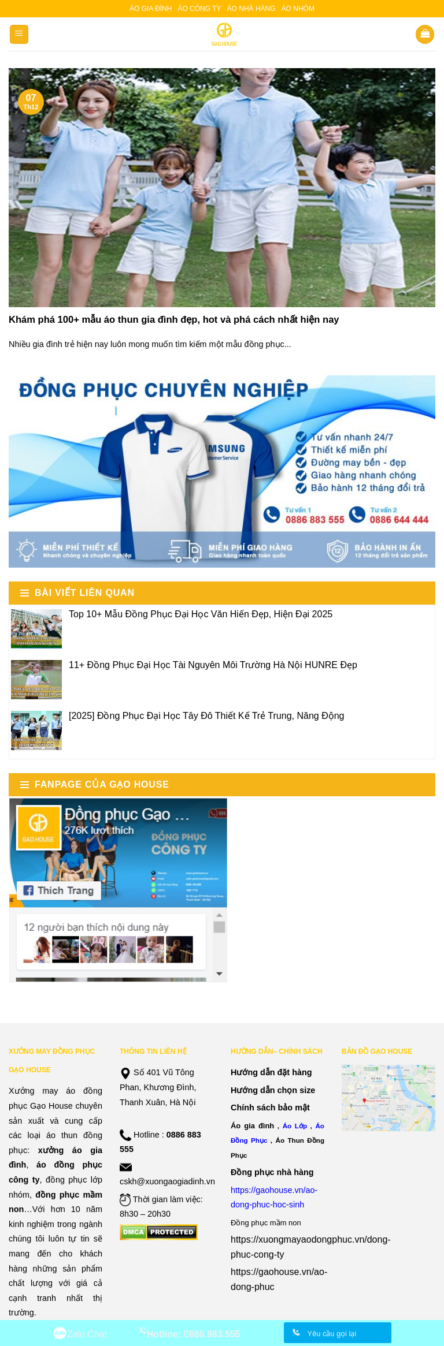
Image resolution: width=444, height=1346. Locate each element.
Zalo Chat (87, 1334)
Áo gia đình (151, 9)
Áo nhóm (298, 9)
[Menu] (19, 34)
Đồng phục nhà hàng (272, 1172)
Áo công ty (199, 9)
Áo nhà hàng (251, 9)
